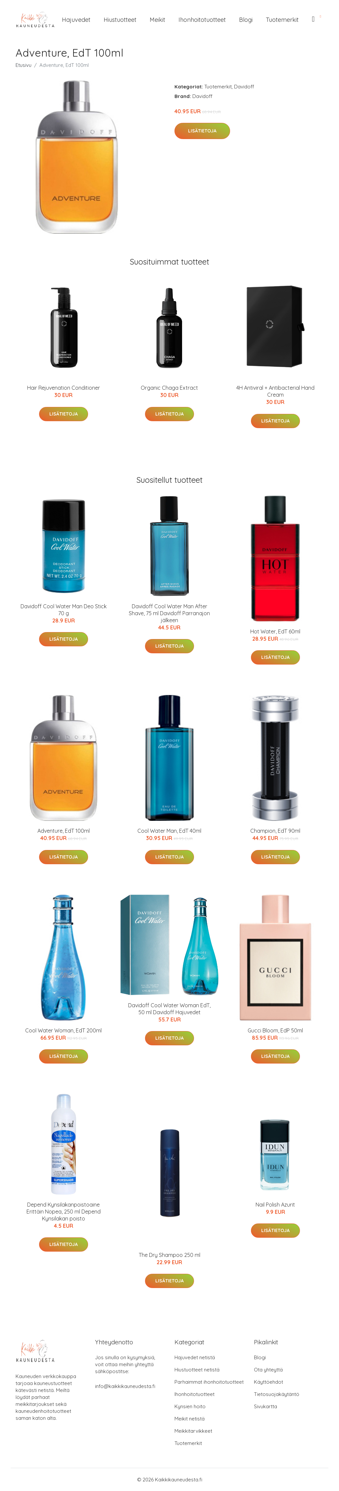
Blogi (246, 20)
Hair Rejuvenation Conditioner (63, 387)
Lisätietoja (202, 131)
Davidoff (244, 86)
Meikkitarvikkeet (193, 1431)
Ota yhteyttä (268, 1370)
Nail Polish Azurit (275, 1204)
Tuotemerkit (282, 20)
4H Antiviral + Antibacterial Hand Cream (275, 391)
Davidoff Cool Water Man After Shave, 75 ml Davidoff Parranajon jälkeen (169, 613)
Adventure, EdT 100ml (63, 830)
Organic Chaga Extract (169, 387)
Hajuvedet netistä (194, 1357)
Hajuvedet (76, 20)
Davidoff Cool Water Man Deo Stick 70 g (64, 610)
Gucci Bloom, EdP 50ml (275, 1030)
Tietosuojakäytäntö (276, 1394)
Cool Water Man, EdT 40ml (169, 830)
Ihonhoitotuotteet (202, 20)
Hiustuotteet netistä (196, 1370)
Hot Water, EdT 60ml (275, 631)
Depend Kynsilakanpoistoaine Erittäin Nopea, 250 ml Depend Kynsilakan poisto (63, 1211)
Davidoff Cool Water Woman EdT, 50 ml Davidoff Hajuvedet (169, 1009)
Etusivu (23, 65)
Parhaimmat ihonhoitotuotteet (209, 1382)
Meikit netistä (189, 1419)
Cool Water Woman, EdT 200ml (63, 1030)
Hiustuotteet (120, 20)
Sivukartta (265, 1406)
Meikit (157, 20)
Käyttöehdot (268, 1382)
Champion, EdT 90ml (275, 830)
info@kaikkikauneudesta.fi (125, 1386)
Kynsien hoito (190, 1406)
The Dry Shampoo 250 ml (169, 1255)
